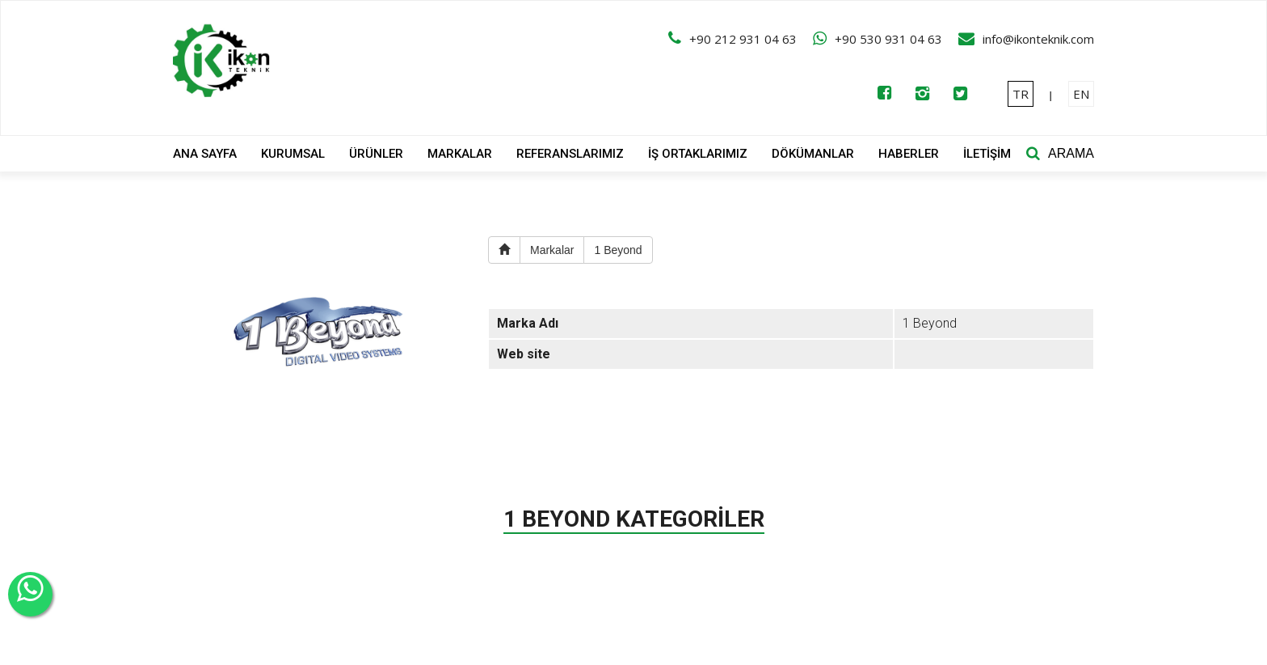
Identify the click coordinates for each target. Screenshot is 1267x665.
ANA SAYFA (205, 153)
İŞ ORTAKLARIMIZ (697, 153)
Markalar (552, 250)
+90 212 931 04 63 (743, 39)
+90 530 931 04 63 (888, 39)
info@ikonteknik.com (1038, 39)
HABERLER (908, 153)
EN (1081, 94)
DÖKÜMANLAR (813, 153)
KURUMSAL (293, 153)
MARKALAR (459, 153)
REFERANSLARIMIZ (570, 153)
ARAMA (1071, 153)
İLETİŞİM (987, 153)
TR (1020, 94)
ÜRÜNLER (376, 153)
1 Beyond (618, 250)
